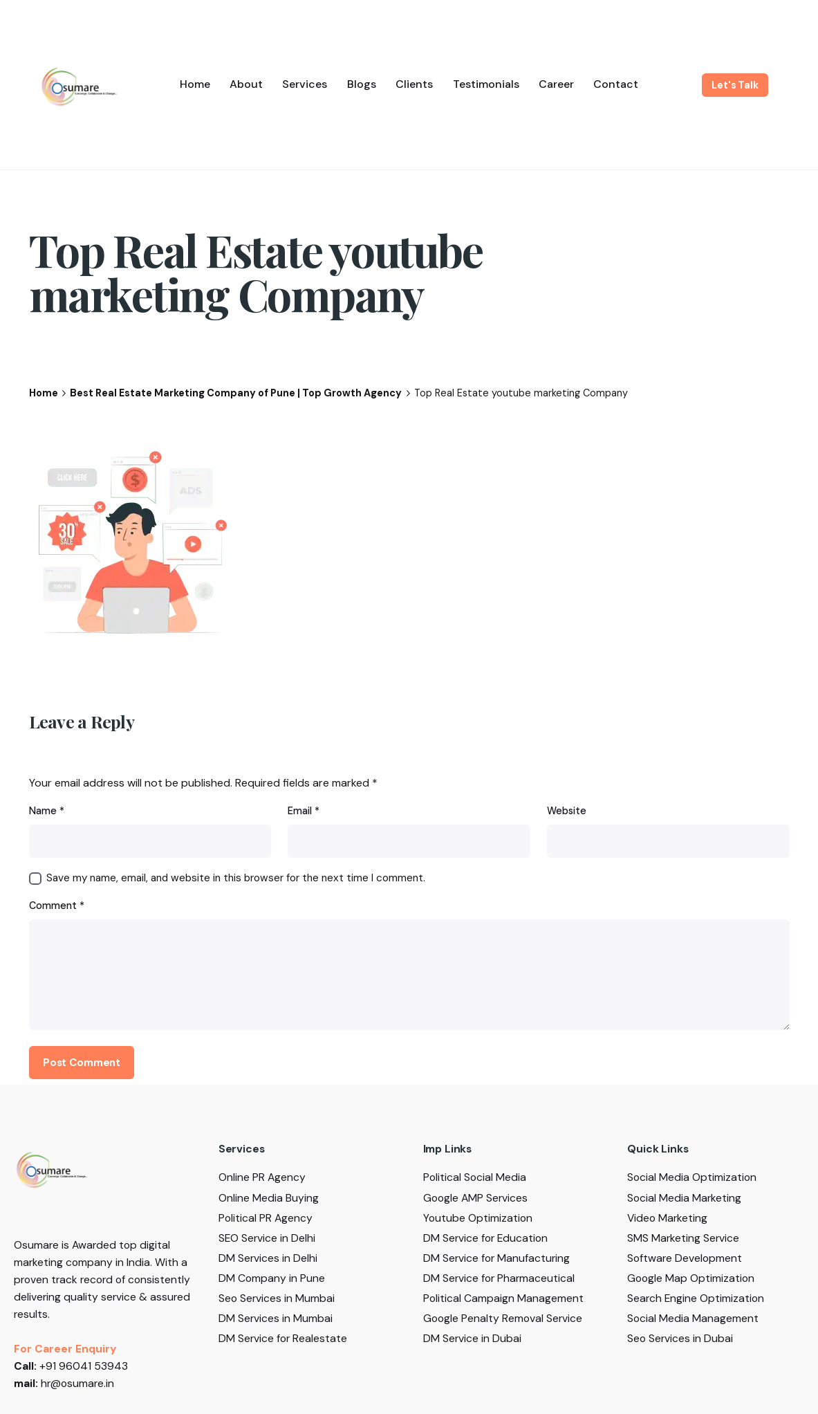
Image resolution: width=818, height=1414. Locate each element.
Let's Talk (735, 85)
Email (303, 811)
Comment (56, 905)
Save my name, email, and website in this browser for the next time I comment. (235, 878)
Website (566, 811)
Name (46, 811)
